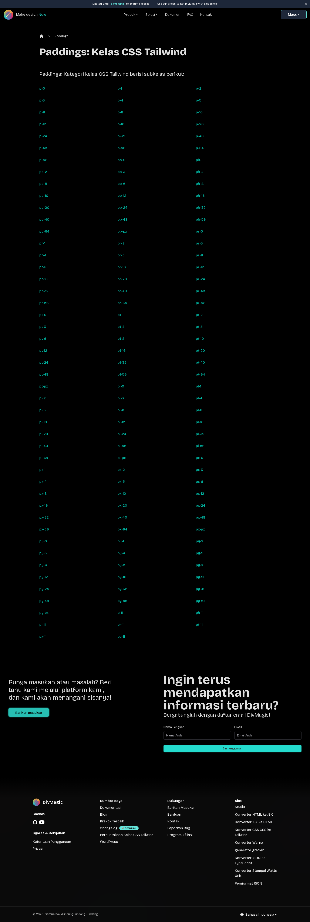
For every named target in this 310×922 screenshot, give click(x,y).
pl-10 (43, 422)
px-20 (122, 505)
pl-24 (122, 434)
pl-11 (42, 625)
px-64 (122, 529)
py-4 (121, 553)
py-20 (201, 577)
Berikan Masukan (181, 808)
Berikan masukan (28, 713)
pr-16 (43, 279)
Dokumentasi (110, 808)
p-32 (121, 136)
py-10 (200, 565)
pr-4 (42, 255)
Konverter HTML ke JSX (254, 814)
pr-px (200, 303)
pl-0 (121, 386)
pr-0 (199, 231)
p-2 (198, 88)
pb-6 (121, 184)
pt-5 (199, 327)
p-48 (43, 148)
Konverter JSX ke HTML (254, 822)
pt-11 (199, 625)
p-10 (199, 112)
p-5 (198, 100)
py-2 (199, 541)
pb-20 (44, 208)
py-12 (43, 577)
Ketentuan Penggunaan (52, 842)
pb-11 (199, 613)
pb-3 (121, 172)
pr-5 (121, 255)
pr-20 (122, 279)
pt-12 (43, 351)
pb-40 (44, 219)
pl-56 (200, 446)
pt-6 (42, 339)
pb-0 (121, 160)
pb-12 (122, 196)
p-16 (121, 124)
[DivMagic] (29, 15)
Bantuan (174, 814)
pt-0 (42, 315)
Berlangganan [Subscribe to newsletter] (232, 748)
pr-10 (122, 267)
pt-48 (43, 374)
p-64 (200, 148)
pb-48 (123, 219)
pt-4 (121, 327)
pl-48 (122, 446)
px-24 (200, 505)
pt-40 (200, 362)
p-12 (42, 124)
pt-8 (121, 339)
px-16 (43, 505)
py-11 (121, 637)
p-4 (120, 100)
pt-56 (122, 374)
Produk (131, 15)
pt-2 (199, 315)
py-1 (121, 541)
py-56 (122, 601)
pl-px (122, 458)
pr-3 (199, 243)
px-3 (199, 470)
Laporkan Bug (178, 828)
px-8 (43, 494)
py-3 (43, 553)
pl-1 (198, 386)
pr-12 (200, 267)
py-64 (201, 601)
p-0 (42, 88)
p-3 (42, 100)
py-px (44, 613)
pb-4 (199, 172)
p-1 (120, 88)
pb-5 (43, 184)
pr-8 (43, 267)
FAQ (190, 15)
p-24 (43, 136)
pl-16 (199, 422)
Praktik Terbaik (112, 821)
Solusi (151, 15)
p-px (43, 160)
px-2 (121, 470)
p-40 (200, 136)
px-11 (43, 637)
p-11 (120, 613)
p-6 (42, 112)
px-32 (44, 517)
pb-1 (199, 160)
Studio (240, 807)
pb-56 (201, 219)
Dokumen (172, 15)
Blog (103, 814)
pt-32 (122, 362)
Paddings (61, 36)
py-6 (43, 565)
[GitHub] (35, 822)
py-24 (44, 589)
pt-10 (200, 339)
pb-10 (43, 196)
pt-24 (43, 362)
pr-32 (43, 291)
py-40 (201, 589)
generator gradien (249, 850)
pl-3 (121, 398)
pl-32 (200, 434)
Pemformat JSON (248, 883)
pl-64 (43, 458)
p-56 (121, 148)
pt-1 (120, 315)
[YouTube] (42, 822)
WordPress (109, 842)
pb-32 (201, 208)
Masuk (293, 15)
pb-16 (200, 196)
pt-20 (200, 351)
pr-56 (44, 303)
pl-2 (42, 398)
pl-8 (199, 410)
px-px (200, 529)
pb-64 (44, 231)
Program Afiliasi (179, 835)
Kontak (206, 15)
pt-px (43, 386)
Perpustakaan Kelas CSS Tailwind (126, 835)
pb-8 (200, 184)
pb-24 (122, 208)
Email (238, 727)
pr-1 (42, 243)
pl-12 (121, 422)
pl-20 (43, 434)
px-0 (199, 458)
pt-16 (122, 351)
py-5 (199, 553)
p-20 (200, 124)
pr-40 (122, 291)
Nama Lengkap (174, 727)
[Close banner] (306, 4)
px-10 (122, 494)
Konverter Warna (249, 843)
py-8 (121, 565)
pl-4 (199, 398)
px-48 (200, 517)
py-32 (122, 589)
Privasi (38, 848)
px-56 (44, 529)
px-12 (200, 494)
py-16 (122, 577)
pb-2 (43, 172)
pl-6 (121, 410)
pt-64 (200, 374)
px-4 (43, 482)
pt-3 (42, 327)
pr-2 (121, 243)
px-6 (199, 482)
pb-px (122, 231)
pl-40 (43, 446)
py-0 (43, 541)
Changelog (109, 828)
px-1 (42, 470)
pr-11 (121, 625)
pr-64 (122, 303)
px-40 (122, 517)
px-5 (121, 482)
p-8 (120, 112)
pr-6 (199, 255)
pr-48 (200, 291)
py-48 (44, 601)
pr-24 (200, 279)
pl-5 (42, 410)
